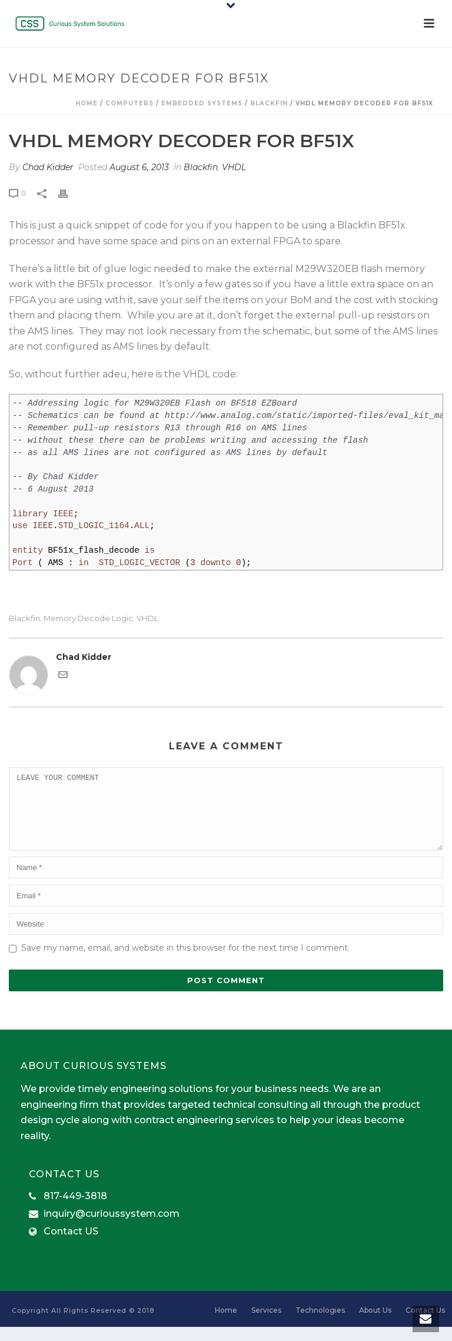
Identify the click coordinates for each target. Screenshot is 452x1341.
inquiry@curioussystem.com (112, 1228)
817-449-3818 (75, 1210)
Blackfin (269, 103)
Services (266, 1324)
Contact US (71, 1245)
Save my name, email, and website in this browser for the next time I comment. (185, 962)
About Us (375, 1324)
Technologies (320, 1324)
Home (86, 103)
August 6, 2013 (139, 167)
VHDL (234, 167)
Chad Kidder (48, 167)
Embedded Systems (201, 103)
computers (129, 103)
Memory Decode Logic (88, 618)
